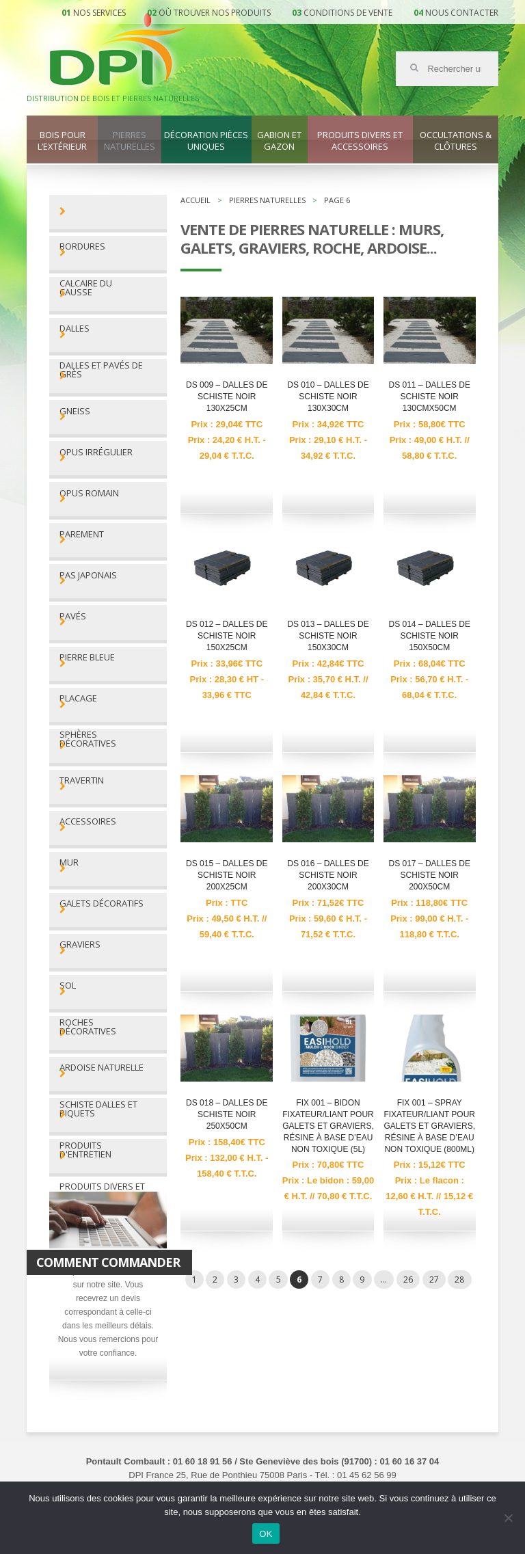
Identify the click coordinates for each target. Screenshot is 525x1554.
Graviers (79, 944)
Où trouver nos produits (215, 12)
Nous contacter (461, 12)
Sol (67, 985)
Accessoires (87, 821)
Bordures (82, 246)
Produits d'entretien (85, 1150)
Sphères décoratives (87, 739)
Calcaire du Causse (85, 288)
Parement (81, 534)
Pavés (72, 616)
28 (459, 1279)
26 (408, 1279)
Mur (69, 862)
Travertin (81, 780)
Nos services (99, 12)
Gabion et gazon (279, 140)
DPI (118, 50)
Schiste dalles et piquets (98, 1109)
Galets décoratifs (101, 903)
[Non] (508, 1518)
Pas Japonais (88, 575)
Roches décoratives (87, 1027)
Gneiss (74, 411)
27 (434, 1279)
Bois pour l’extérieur (62, 140)
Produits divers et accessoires (360, 140)
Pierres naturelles (129, 140)
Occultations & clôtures (456, 140)
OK (265, 1534)
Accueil (195, 200)
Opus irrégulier (96, 452)
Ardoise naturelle (101, 1067)
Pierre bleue (87, 657)
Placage (78, 698)
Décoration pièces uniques (206, 140)
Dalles (74, 328)
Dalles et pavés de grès (101, 370)
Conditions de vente (348, 12)
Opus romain (89, 493)
